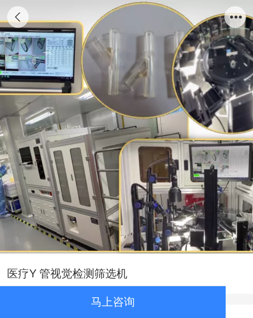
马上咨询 (113, 301)
